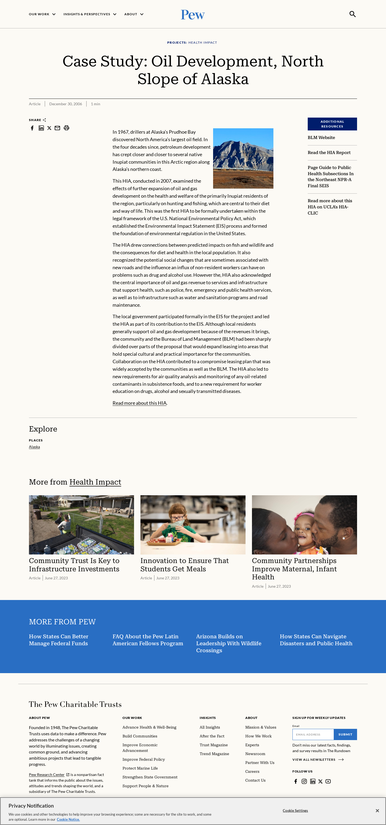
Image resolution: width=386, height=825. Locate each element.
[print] (66, 127)
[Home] (75, 704)
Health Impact (95, 481)
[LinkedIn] (313, 781)
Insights (208, 717)
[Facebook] (295, 781)
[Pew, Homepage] (193, 13)
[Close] (377, 811)
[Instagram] (304, 781)
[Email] (313, 734)
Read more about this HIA (139, 402)
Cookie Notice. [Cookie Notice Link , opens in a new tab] (68, 819)
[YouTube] (328, 781)
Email (296, 725)
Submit (345, 734)
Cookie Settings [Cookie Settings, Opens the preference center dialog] (295, 810)
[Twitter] (320, 780)
